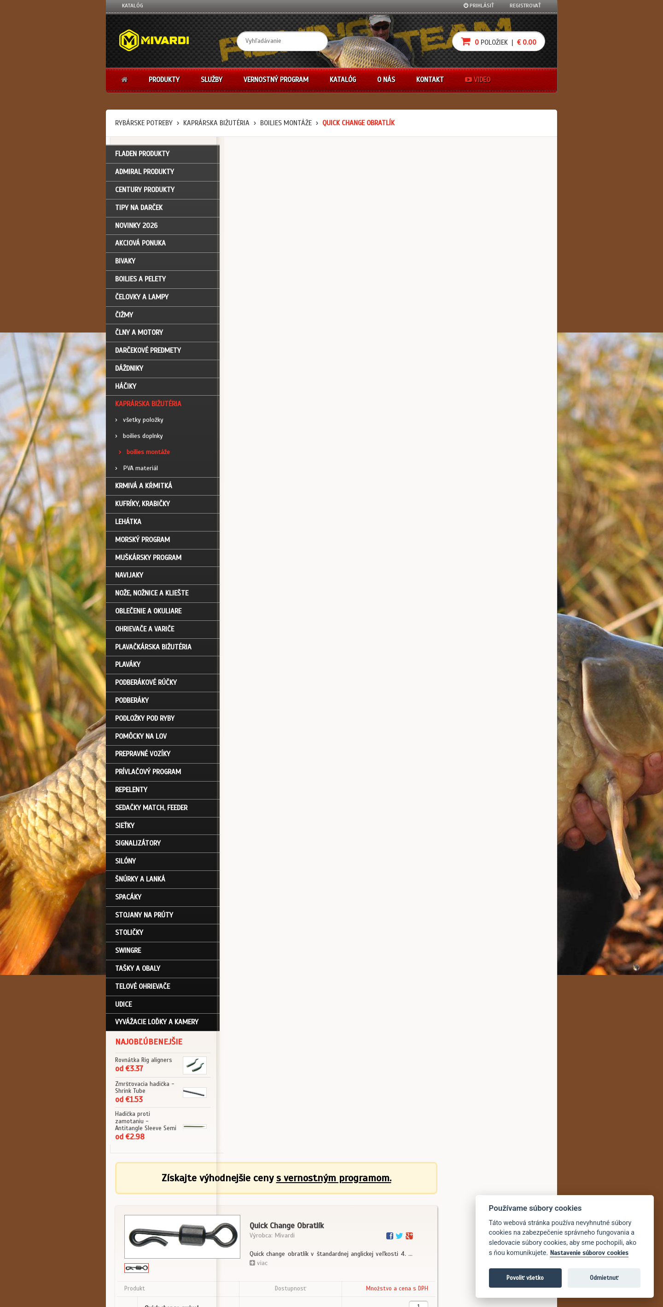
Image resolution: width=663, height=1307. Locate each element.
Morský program (142, 541)
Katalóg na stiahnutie (296, 1192)
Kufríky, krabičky (142, 505)
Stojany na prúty (144, 916)
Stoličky (129, 934)
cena (491, 302)
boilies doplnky (139, 437)
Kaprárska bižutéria (216, 123)
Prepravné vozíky (142, 755)
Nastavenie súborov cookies (589, 1253)
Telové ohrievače (142, 987)
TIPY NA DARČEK (139, 208)
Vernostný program (276, 80)
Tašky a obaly (137, 969)
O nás (386, 80)
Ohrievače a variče (144, 630)
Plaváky (127, 666)
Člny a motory (139, 334)
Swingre (128, 951)
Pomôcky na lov (141, 737)
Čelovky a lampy (142, 298)
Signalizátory (138, 844)
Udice (123, 1005)
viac (369, 247)
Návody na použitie (146, 1241)
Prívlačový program (148, 773)
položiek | (498, 41)
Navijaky (129, 576)
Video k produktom (145, 1254)
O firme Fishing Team (294, 1205)
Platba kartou (360, 1217)
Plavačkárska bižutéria (153, 648)
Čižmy (124, 316)
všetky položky (139, 421)
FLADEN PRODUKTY (142, 155)
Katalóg (132, 5)
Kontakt (430, 80)
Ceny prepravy (139, 1266)
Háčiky (125, 387)
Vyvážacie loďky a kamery (156, 1023)
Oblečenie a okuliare (148, 612)
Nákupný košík (140, 1217)
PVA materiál (136, 469)
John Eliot (205, 1294)
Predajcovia (284, 1229)
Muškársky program (148, 558)
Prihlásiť (479, 5)
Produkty (164, 80)
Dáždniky (129, 369)
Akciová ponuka (140, 244)
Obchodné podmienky (223, 1192)
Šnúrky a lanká (140, 880)
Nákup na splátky (364, 1205)
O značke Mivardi (290, 1217)
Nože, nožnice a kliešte (151, 594)
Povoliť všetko (525, 1278)
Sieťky (124, 827)
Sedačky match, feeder (151, 809)
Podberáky (132, 701)
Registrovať (525, 5)
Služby (211, 80)
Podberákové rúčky (146, 684)
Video (477, 80)
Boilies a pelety (140, 280)
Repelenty (131, 791)
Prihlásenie (136, 1192)
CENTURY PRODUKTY (144, 191)
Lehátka (128, 523)
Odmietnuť (604, 1278)
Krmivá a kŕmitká (143, 487)
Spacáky (128, 898)
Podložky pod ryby (144, 719)
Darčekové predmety (148, 351)
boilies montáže (286, 123)
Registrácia (136, 1205)
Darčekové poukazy (367, 1192)
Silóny (125, 862)
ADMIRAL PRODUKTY (144, 173)
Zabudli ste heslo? (145, 1229)
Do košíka (517, 346)
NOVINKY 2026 (136, 226)
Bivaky (125, 262)
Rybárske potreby (144, 123)
